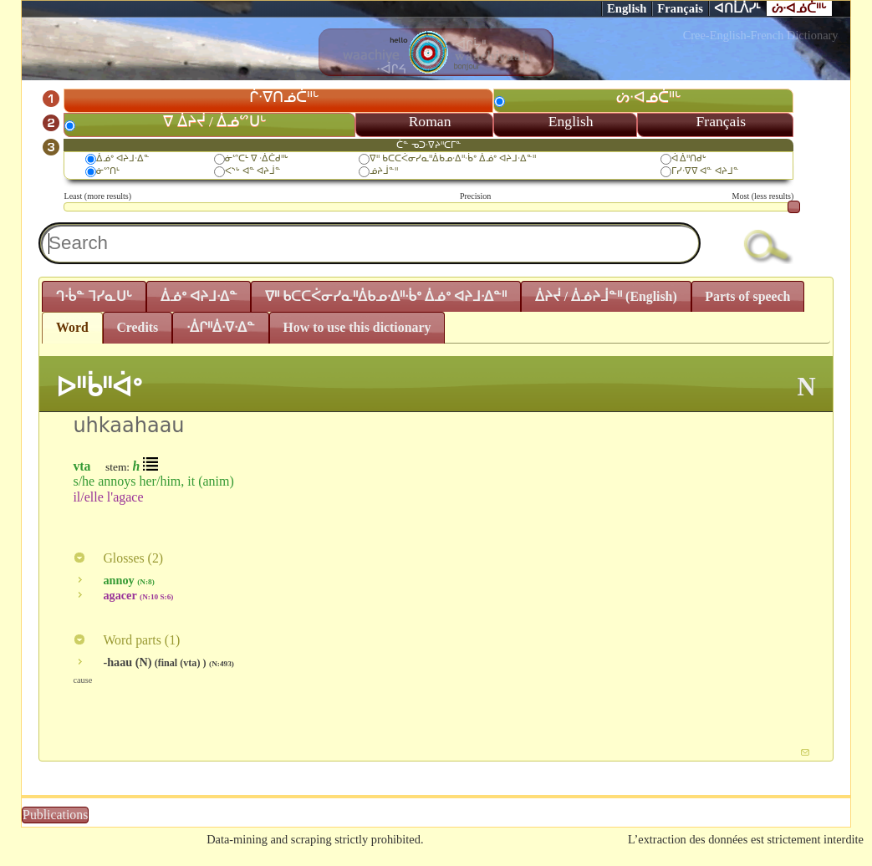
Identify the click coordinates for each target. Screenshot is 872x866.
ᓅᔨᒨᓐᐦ (384, 171)
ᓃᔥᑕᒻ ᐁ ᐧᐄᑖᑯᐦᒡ (257, 158)
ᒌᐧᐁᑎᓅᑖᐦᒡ (284, 97)
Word (72, 327)
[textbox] (369, 243)
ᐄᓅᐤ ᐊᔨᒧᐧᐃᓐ (123, 158)
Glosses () (118, 558)
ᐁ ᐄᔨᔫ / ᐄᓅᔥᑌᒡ (215, 121)
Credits (137, 327)
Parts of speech (747, 296)
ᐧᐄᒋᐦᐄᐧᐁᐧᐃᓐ (220, 327)
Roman (430, 121)
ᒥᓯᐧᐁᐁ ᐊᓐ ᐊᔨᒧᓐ (705, 171)
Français (680, 8)
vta (81, 466)
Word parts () (126, 640)
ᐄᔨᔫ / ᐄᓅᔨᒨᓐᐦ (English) (606, 296)
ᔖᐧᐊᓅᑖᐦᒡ (799, 8)
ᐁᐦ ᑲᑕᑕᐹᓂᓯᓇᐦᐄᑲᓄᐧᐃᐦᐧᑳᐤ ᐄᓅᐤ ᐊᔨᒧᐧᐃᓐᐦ (452, 158)
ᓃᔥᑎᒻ (108, 171)
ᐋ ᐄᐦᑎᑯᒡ (689, 158)
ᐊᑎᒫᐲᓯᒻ (737, 8)
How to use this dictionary (357, 327)
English (626, 8)
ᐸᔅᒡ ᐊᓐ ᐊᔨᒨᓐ (253, 171)
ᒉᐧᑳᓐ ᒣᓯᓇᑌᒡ (94, 296)
